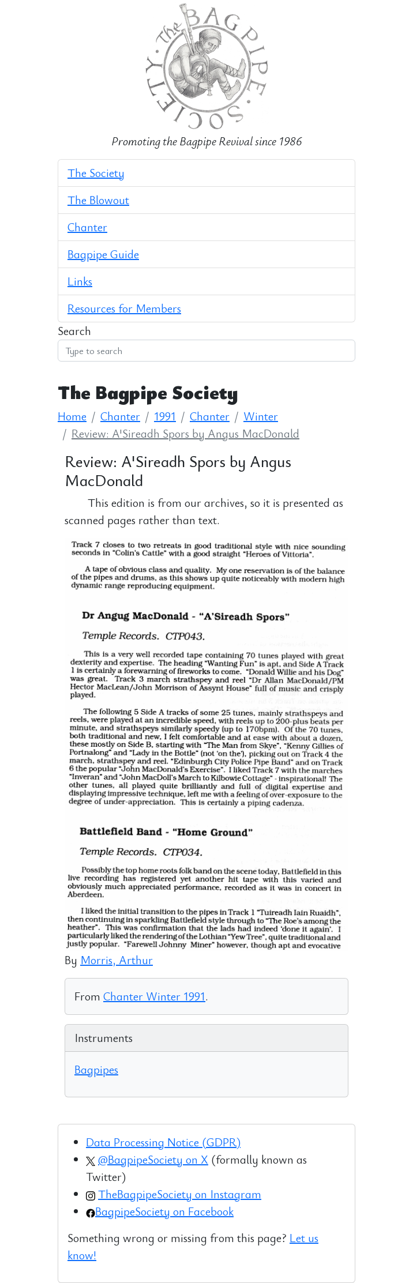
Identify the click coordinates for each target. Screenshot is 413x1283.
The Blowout (98, 200)
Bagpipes (96, 1069)
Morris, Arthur (116, 960)
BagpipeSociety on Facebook (164, 1211)
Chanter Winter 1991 (154, 996)
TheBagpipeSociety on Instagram (179, 1194)
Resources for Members (124, 308)
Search (74, 330)
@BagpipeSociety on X (153, 1159)
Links (79, 281)
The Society (96, 172)
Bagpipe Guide (103, 254)
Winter (260, 416)
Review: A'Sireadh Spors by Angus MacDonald (185, 433)
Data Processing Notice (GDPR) (163, 1142)
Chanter (87, 227)
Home (72, 416)
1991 (165, 416)
